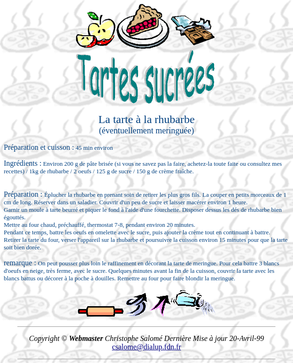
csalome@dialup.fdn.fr (146, 347)
